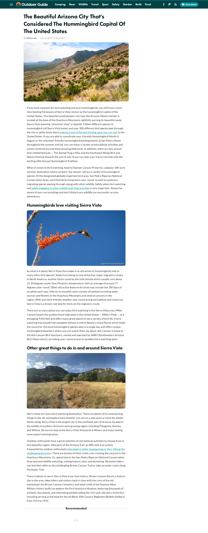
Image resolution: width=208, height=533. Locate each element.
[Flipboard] (169, 5)
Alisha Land (31, 38)
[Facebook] (163, 5)
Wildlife (83, 4)
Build (138, 4)
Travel (95, 4)
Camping (60, 4)
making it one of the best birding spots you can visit (88, 132)
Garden (127, 4)
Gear (72, 4)
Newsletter (189, 4)
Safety (116, 4)
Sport (105, 4)
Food (148, 4)
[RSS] (175, 5)
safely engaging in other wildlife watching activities (61, 188)
